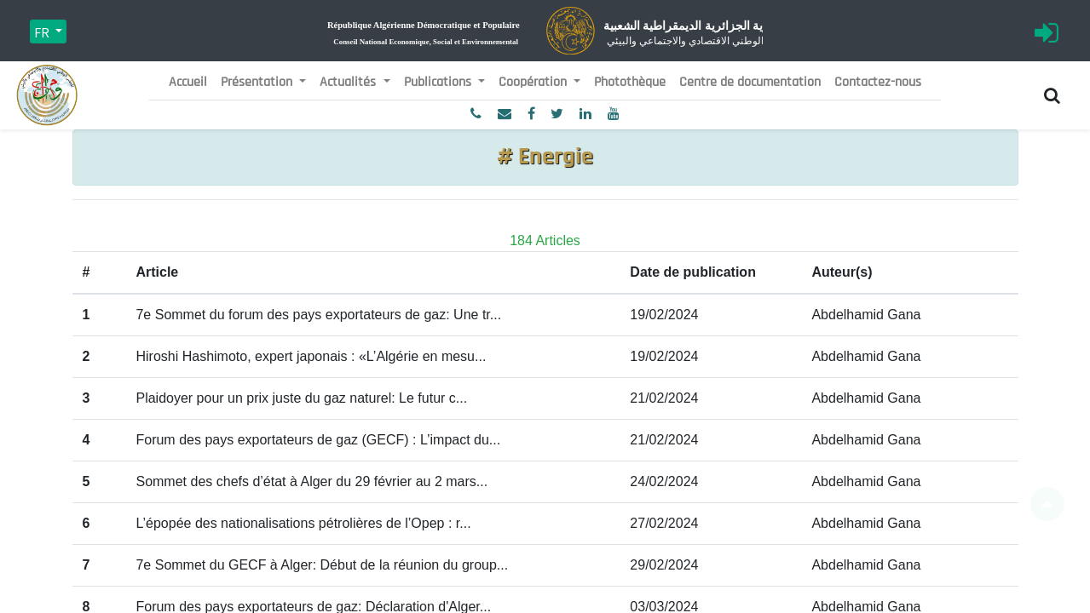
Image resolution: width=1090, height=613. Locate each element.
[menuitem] (188, 83)
